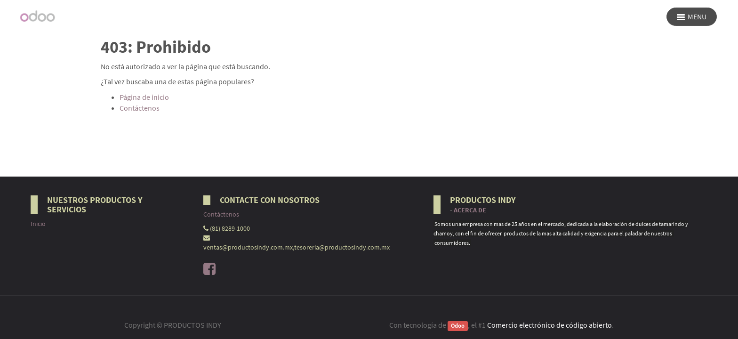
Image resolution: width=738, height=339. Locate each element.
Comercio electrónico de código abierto (549, 325)
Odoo (458, 325)
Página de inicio (144, 97)
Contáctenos (140, 108)
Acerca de (470, 210)
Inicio (38, 223)
